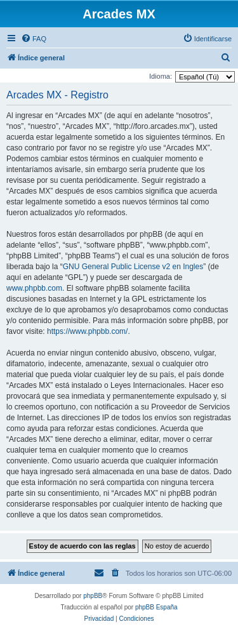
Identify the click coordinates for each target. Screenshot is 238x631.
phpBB (92, 595)
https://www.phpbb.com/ (87, 331)
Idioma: (160, 76)
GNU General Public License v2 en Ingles (133, 266)
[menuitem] (33, 38)
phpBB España (156, 607)
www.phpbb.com (34, 288)
